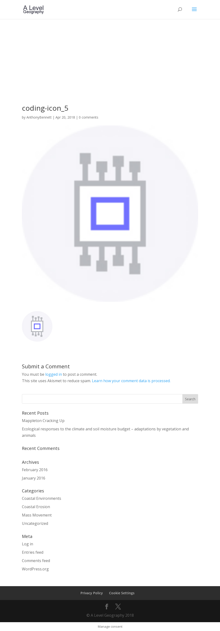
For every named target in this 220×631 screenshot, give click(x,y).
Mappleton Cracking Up (43, 420)
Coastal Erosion (36, 506)
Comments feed (36, 560)
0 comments (88, 117)
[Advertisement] (110, 54)
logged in (53, 374)
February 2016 (35, 469)
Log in (27, 544)
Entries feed (32, 552)
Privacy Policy (91, 593)
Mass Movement (37, 515)
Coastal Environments (41, 498)
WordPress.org (35, 569)
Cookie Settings (122, 593)
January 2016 (33, 478)
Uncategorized (35, 523)
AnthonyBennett (39, 117)
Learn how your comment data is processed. (131, 380)
